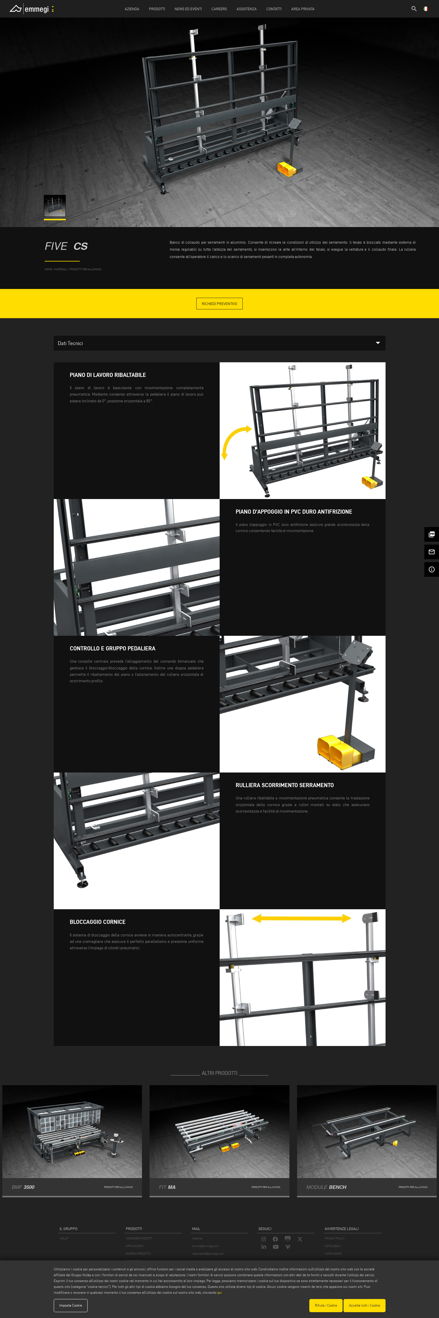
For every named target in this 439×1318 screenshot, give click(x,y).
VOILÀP (64, 1238)
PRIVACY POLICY (335, 1238)
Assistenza (247, 9)
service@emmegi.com (205, 1246)
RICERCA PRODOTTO (138, 1253)
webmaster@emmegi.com (208, 1253)
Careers (219, 9)
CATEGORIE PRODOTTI (139, 1238)
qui (219, 1292)
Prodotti (157, 9)
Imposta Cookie (70, 1305)
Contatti (274, 9)
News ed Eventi (188, 9)
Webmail (197, 1238)
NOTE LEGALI (333, 1246)
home (48, 269)
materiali (60, 269)
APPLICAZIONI (134, 1246)
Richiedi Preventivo (219, 304)
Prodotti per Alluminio (85, 269)
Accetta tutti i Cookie (364, 1305)
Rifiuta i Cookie (326, 1305)
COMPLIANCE (333, 1253)
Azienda (132, 9)
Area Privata (303, 9)
